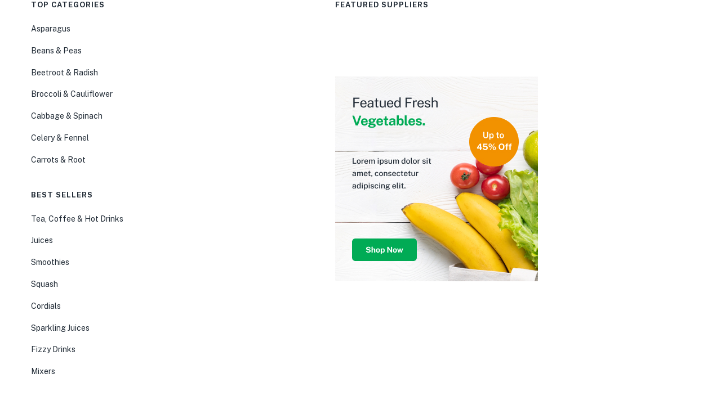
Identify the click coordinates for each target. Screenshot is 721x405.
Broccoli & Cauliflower (72, 93)
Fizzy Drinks (53, 349)
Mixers (43, 371)
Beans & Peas (56, 50)
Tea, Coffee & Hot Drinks (77, 218)
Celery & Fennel (60, 137)
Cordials (46, 306)
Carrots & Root (58, 159)
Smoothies (50, 262)
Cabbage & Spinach (67, 115)
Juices (42, 240)
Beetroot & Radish (64, 72)
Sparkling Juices (60, 327)
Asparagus (50, 28)
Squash (44, 284)
